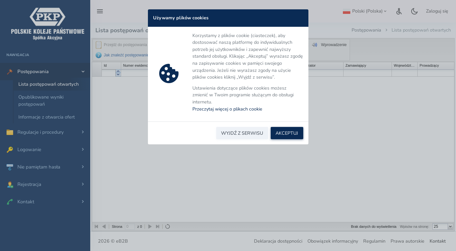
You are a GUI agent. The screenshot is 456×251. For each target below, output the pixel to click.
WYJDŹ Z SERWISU (242, 133)
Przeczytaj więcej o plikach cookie (227, 109)
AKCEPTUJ (287, 133)
